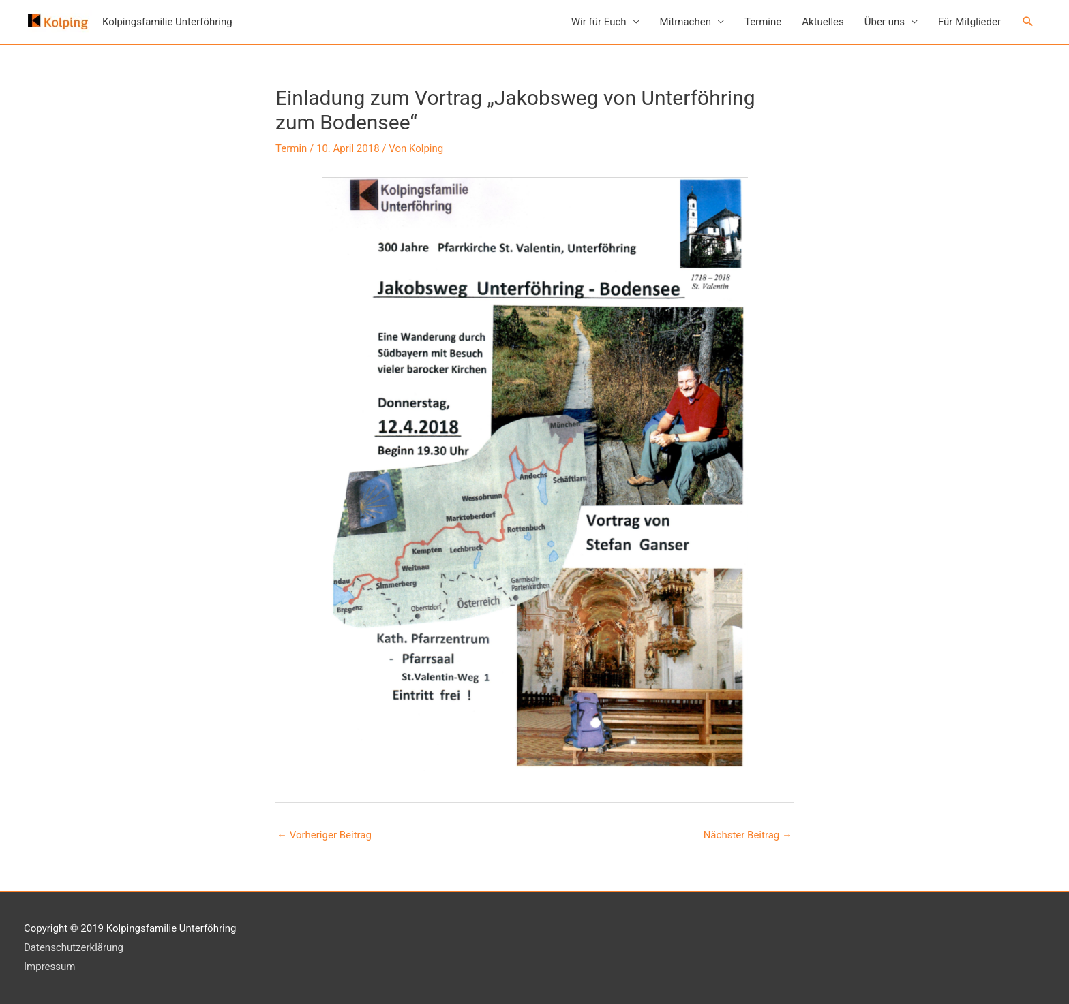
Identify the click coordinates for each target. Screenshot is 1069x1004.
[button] (1028, 22)
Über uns (884, 22)
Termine (762, 22)
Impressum (49, 966)
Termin (291, 148)
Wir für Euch (599, 22)
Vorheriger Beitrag (324, 835)
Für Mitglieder (969, 22)
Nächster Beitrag (748, 835)
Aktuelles (823, 22)
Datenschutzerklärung (73, 947)
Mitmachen (685, 22)
